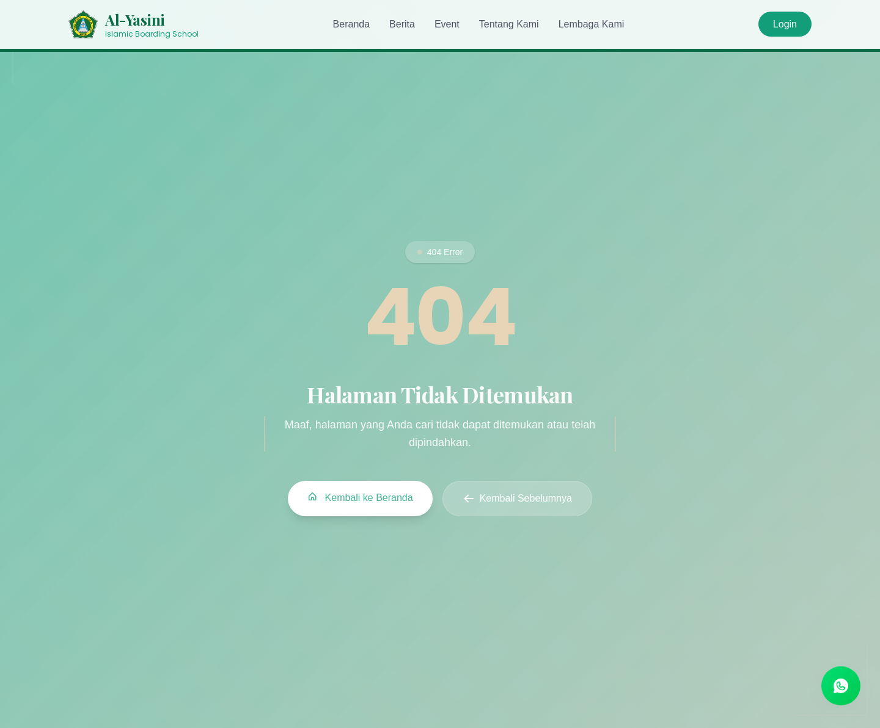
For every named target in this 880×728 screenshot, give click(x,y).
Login (785, 24)
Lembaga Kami (592, 24)
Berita (402, 24)
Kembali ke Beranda (360, 497)
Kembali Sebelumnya (517, 499)
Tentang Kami (509, 24)
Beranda (351, 24)
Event (447, 24)
